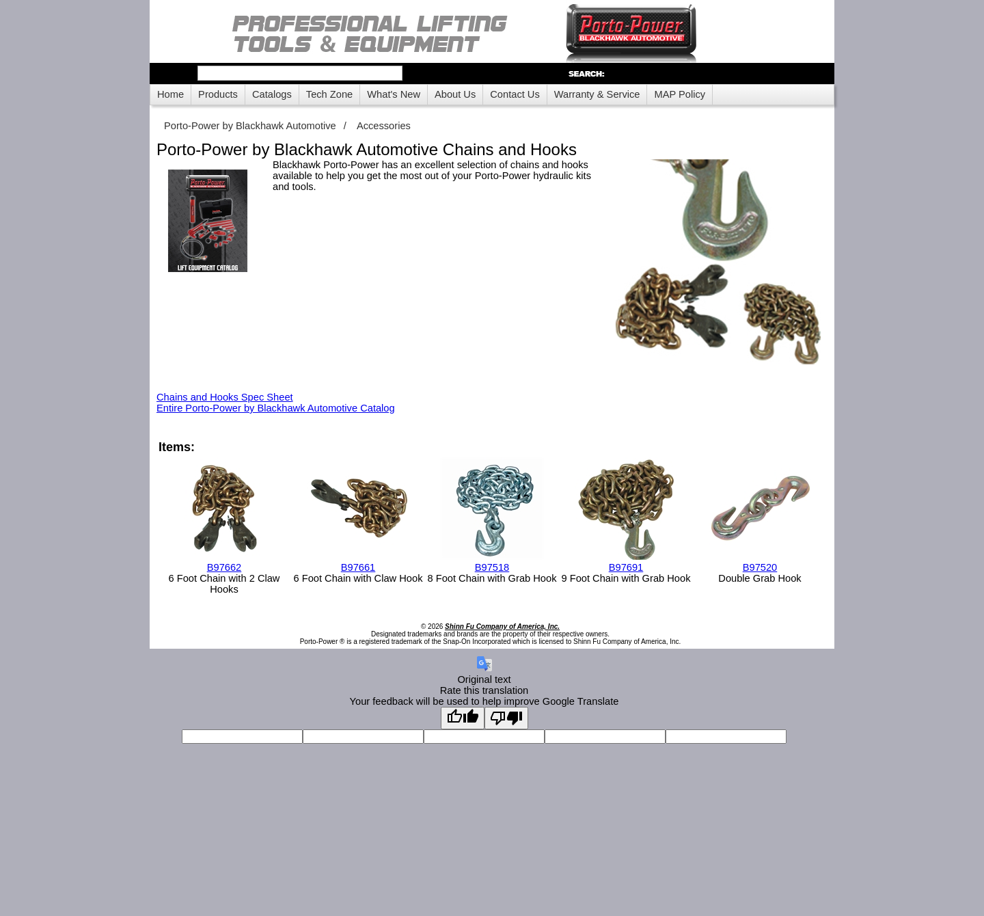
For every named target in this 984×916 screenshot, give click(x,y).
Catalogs (272, 94)
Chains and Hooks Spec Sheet (224, 397)
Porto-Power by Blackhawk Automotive (250, 125)
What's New (393, 94)
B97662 (224, 567)
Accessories (384, 125)
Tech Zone (329, 94)
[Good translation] (462, 718)
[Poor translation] (506, 718)
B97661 (358, 567)
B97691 (626, 567)
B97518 (492, 567)
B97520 (760, 567)
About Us (455, 94)
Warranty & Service (597, 94)
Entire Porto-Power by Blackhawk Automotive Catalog (275, 408)
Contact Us (515, 94)
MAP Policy (679, 94)
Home (170, 94)
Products (218, 94)
